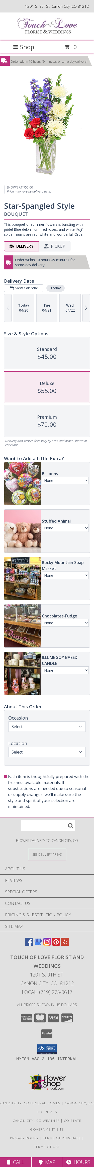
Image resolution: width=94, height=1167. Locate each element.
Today (55, 288)
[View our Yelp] (65, 944)
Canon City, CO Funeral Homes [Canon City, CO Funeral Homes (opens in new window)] (30, 1103)
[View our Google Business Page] (38, 944)
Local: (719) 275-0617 (47, 992)
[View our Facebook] (29, 944)
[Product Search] (48, 825)
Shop (23, 47)
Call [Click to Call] (15, 1162)
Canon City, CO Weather (36, 1120)
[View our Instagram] (47, 944)
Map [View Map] (47, 1162)
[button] (47, 1049)
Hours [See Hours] (78, 1162)
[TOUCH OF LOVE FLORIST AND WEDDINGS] (47, 33)
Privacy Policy (24, 1138)
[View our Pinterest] (56, 944)
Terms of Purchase (62, 1138)
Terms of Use (47, 1147)
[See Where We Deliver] (47, 854)
